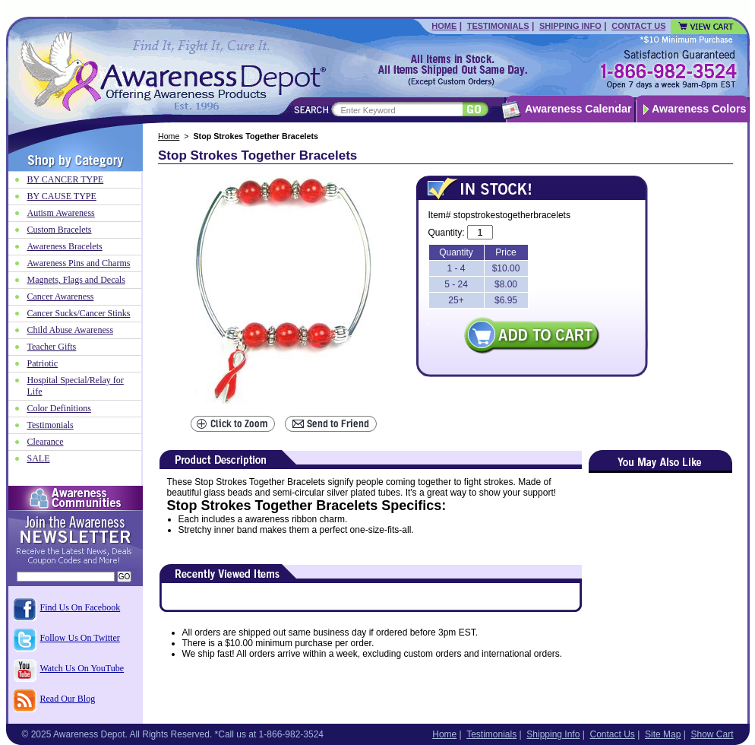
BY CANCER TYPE (65, 179)
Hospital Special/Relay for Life (75, 386)
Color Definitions (59, 408)
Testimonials (498, 25)
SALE (38, 458)
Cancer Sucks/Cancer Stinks (79, 313)
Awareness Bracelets (65, 246)
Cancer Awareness (60, 296)
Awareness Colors (699, 109)
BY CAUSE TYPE (61, 196)
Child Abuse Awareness (70, 330)
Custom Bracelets (59, 229)
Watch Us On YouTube (82, 668)
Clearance (45, 441)
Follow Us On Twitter (80, 637)
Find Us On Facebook (80, 607)
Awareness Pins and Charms (79, 263)
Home (443, 25)
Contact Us (638, 25)
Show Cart (711, 734)
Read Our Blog (68, 698)
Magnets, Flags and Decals (76, 279)
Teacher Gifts (52, 346)
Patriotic (42, 363)
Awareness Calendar (578, 109)
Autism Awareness (61, 213)
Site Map (663, 734)
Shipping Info (570, 25)
